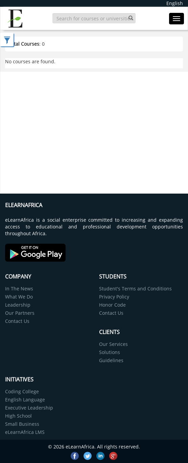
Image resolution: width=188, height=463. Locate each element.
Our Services (113, 344)
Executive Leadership (29, 407)
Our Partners (19, 313)
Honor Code (112, 305)
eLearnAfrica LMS (25, 432)
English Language (25, 399)
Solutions (109, 352)
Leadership (17, 305)
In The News (19, 288)
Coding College (22, 391)
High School (18, 416)
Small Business (22, 424)
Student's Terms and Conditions (135, 288)
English (174, 3)
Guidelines (111, 360)
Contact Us (17, 321)
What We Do (19, 296)
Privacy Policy (114, 296)
